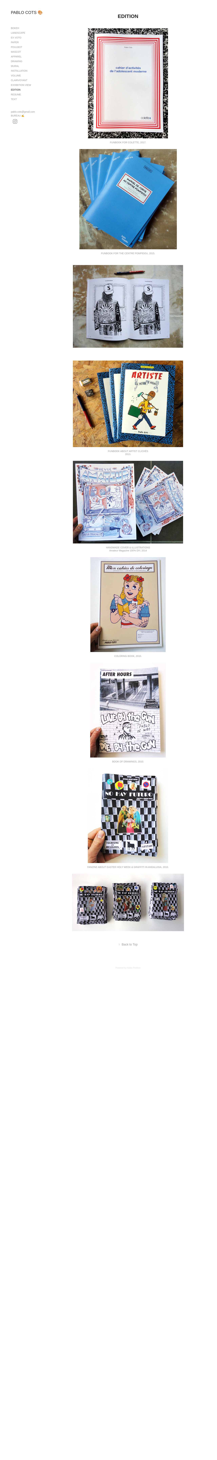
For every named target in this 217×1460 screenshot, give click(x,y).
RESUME (16, 94)
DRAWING (16, 61)
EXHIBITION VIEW (21, 85)
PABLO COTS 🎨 (27, 12)
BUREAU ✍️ (17, 115)
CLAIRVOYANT (19, 80)
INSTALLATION (19, 70)
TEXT (14, 99)
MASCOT (16, 51)
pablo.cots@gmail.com (23, 111)
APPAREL (16, 56)
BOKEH (15, 28)
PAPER (15, 42)
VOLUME (16, 75)
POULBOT (16, 47)
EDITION (16, 89)
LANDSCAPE (18, 32)
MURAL (15, 66)
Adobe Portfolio (134, 968)
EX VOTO (16, 37)
